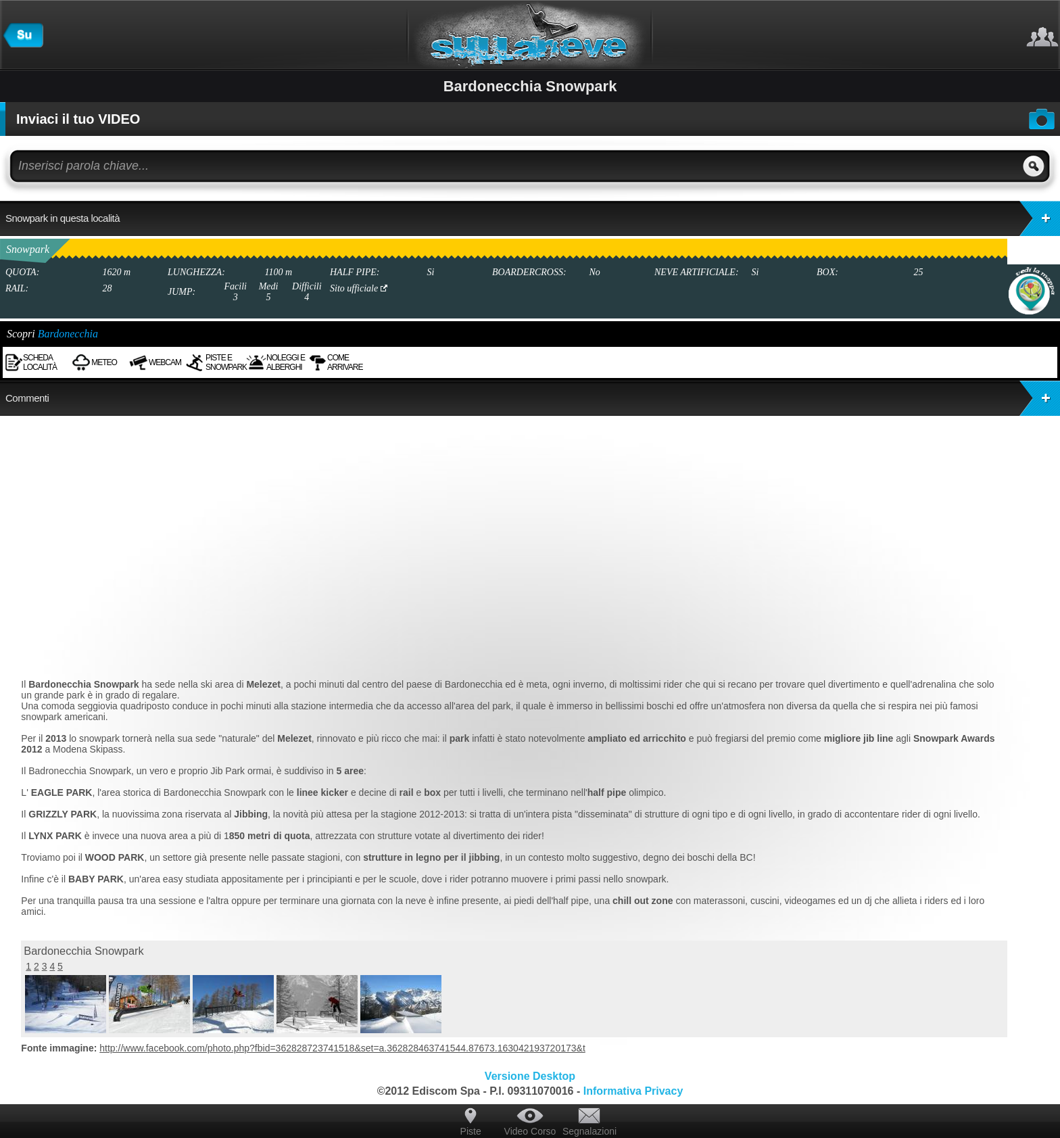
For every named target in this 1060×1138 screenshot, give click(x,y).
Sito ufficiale (358, 288)
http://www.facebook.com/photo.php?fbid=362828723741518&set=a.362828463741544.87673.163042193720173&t (342, 1048)
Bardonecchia (68, 333)
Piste (470, 1131)
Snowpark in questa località (532, 218)
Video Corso (530, 1131)
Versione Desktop (530, 1076)
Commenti (532, 398)
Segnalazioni (589, 1131)
